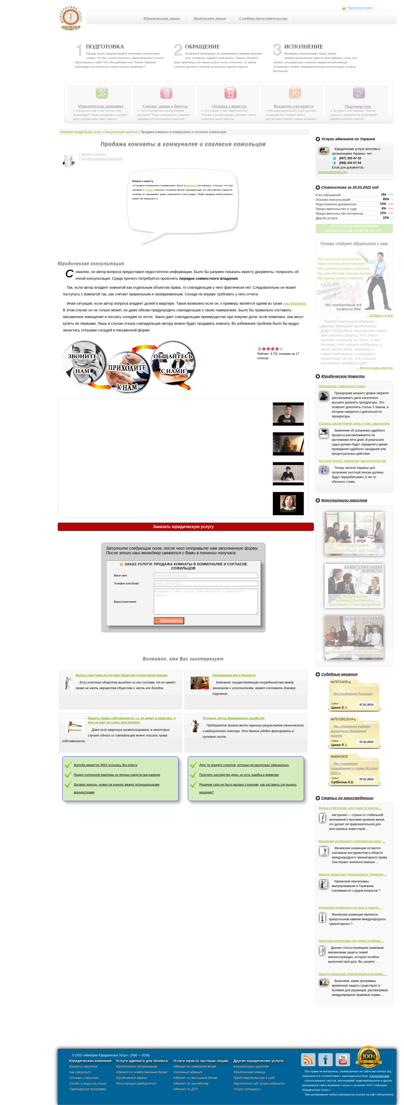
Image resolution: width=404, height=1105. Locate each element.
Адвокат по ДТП (185, 1089)
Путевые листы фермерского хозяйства (234, 718)
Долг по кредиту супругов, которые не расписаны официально (244, 765)
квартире (191, 185)
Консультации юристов (344, 500)
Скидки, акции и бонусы (165, 106)
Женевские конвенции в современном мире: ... (352, 841)
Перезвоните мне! (360, 8)
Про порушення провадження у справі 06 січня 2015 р (354, 768)
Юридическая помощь (249, 1072)
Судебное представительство (263, 18)
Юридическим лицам (162, 18)
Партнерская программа (87, 1089)
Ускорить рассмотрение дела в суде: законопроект (354, 423)
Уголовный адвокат (187, 1072)
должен (149, 189)
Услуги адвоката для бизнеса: (142, 1061)
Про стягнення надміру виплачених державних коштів (350, 731)
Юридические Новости (343, 376)
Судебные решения (339, 674)
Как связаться (79, 1072)
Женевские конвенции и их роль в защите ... (350, 907)
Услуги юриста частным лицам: (201, 1061)
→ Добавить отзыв (379, 315)
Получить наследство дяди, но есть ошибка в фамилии (239, 775)
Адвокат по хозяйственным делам (141, 1072)
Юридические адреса (131, 1078)
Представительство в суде (254, 1078)
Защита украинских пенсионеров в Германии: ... (352, 874)
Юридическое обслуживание (136, 1066)
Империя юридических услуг (72, 19)
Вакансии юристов (83, 1066)
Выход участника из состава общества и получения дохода (121, 675)
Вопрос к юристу (93, 154)
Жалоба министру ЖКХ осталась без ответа (105, 765)
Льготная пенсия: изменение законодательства (352, 461)
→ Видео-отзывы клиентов (374, 367)
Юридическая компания (100, 106)
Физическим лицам (209, 18)
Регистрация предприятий (136, 1083)
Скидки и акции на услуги (87, 1083)
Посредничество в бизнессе (234, 675)
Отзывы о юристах (229, 106)
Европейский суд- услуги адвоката (258, 1083)
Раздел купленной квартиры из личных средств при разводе (117, 775)
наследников (294, 303)
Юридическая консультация (101, 159)
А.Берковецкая (379, 1075)
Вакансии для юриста (293, 106)
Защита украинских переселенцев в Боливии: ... (352, 974)
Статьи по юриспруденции (347, 798)
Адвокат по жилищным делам (195, 1078)
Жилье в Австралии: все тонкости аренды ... (350, 808)
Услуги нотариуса (246, 1089)
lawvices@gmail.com (332, 172)
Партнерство (358, 106)
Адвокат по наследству (190, 1083)
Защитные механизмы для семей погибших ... (351, 941)
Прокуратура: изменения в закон (341, 386)
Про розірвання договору (353, 694)
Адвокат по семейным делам (194, 1066)
